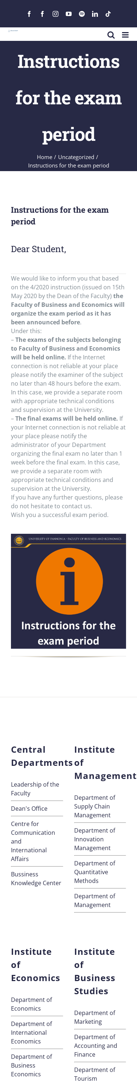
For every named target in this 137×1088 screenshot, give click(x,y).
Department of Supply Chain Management (94, 806)
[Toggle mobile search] (111, 35)
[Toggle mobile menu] (126, 35)
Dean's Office (29, 809)
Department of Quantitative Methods (94, 872)
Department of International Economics (31, 1032)
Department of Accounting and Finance (95, 1045)
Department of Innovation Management (94, 839)
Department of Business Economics (31, 1065)
